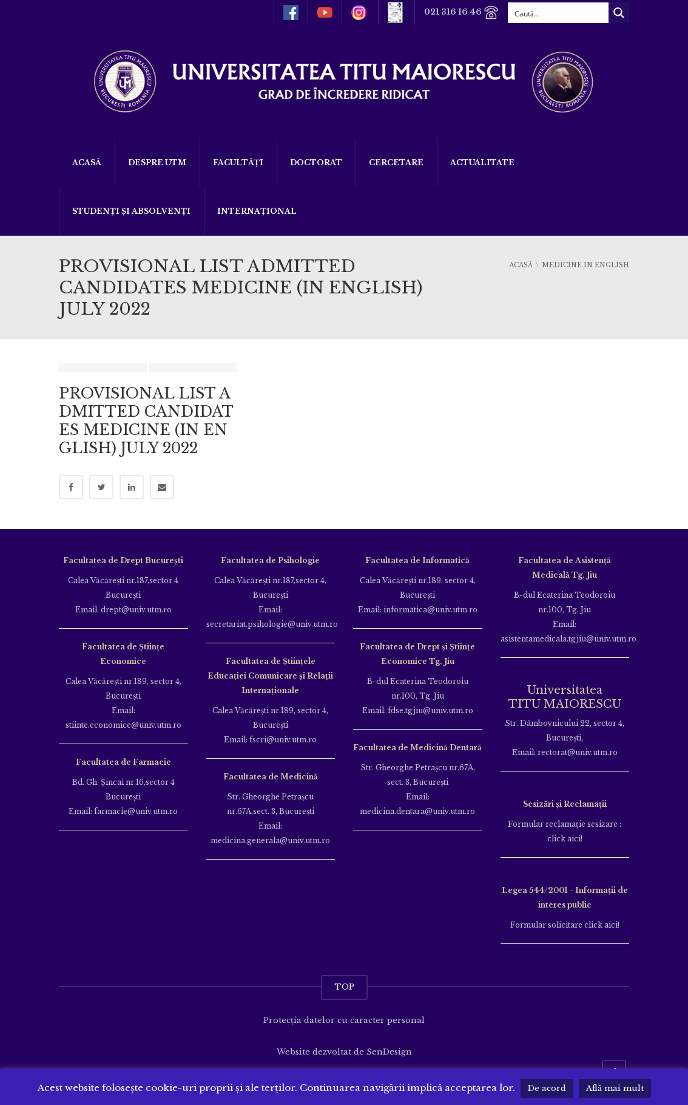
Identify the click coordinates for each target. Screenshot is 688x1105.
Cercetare (396, 162)
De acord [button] (547, 1088)
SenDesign (389, 1052)
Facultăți (238, 162)
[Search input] (558, 13)
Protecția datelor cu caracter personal (344, 1020)
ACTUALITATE (482, 162)
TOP (344, 987)
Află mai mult (615, 1088)
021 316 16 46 (461, 12)
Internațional (257, 211)
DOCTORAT (316, 162)
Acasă (86, 162)
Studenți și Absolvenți (131, 211)
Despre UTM (157, 162)
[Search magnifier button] (619, 12)
